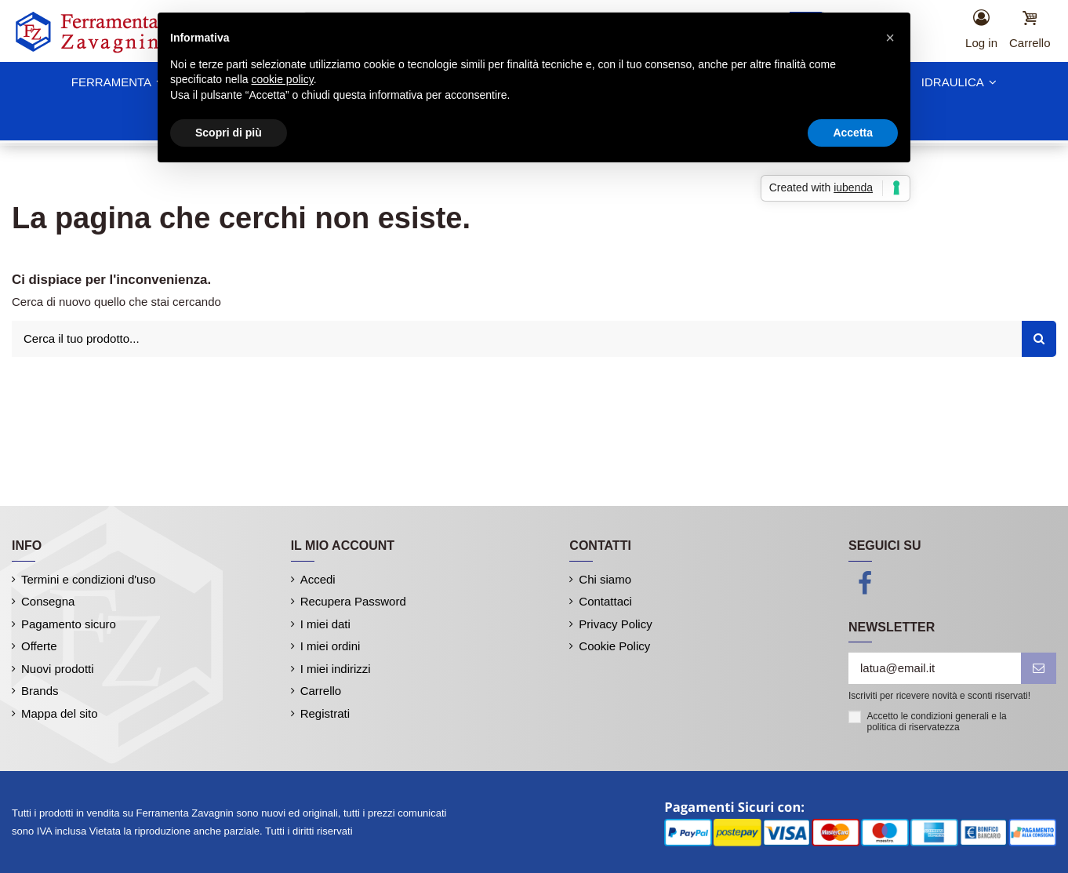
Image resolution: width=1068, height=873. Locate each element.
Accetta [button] (853, 132)
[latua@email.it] (934, 669)
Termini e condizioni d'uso (88, 579)
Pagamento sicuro (68, 624)
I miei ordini (330, 646)
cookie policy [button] (283, 79)
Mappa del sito (59, 713)
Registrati (325, 713)
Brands (40, 690)
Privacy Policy (615, 624)
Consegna (47, 601)
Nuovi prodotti (57, 668)
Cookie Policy (614, 646)
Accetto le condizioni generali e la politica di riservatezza (937, 722)
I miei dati (325, 624)
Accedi (318, 579)
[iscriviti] (1038, 669)
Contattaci (605, 601)
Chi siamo (605, 579)
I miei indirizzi (335, 668)
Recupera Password (353, 601)
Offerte (39, 646)
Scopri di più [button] (228, 132)
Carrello (321, 690)
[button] (890, 37)
